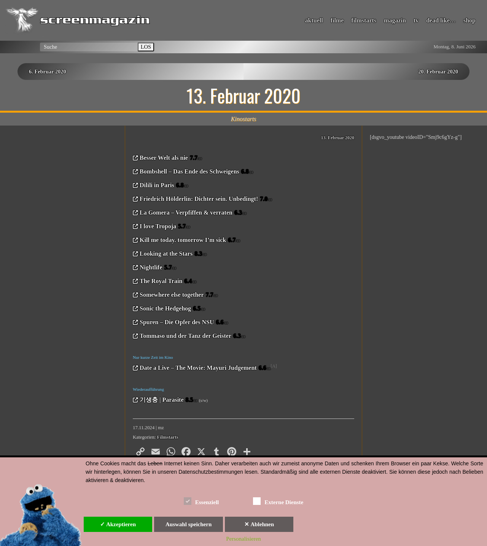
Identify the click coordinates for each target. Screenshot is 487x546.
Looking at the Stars (173, 254)
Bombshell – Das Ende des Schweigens (196, 172)
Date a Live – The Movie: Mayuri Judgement (205, 368)
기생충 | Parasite (168, 400)
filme (337, 20)
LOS (146, 47)
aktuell (314, 20)
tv (416, 20)
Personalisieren (243, 539)
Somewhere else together (179, 295)
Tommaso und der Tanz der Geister (192, 336)
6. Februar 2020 (47, 71)
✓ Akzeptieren (118, 524)
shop (469, 20)
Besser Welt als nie (171, 158)
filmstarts (363, 20)
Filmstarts (167, 437)
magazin (395, 20)
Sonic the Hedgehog (172, 309)
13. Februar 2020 (337, 137)
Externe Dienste (278, 501)
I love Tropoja (165, 227)
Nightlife (158, 268)
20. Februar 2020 (438, 71)
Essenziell (201, 501)
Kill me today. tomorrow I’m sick (190, 240)
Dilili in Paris (164, 186)
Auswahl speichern (189, 524)
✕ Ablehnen (259, 524)
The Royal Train (168, 282)
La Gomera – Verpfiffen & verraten (193, 213)
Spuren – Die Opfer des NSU (184, 323)
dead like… (441, 20)
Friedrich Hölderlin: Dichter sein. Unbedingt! (206, 199)
